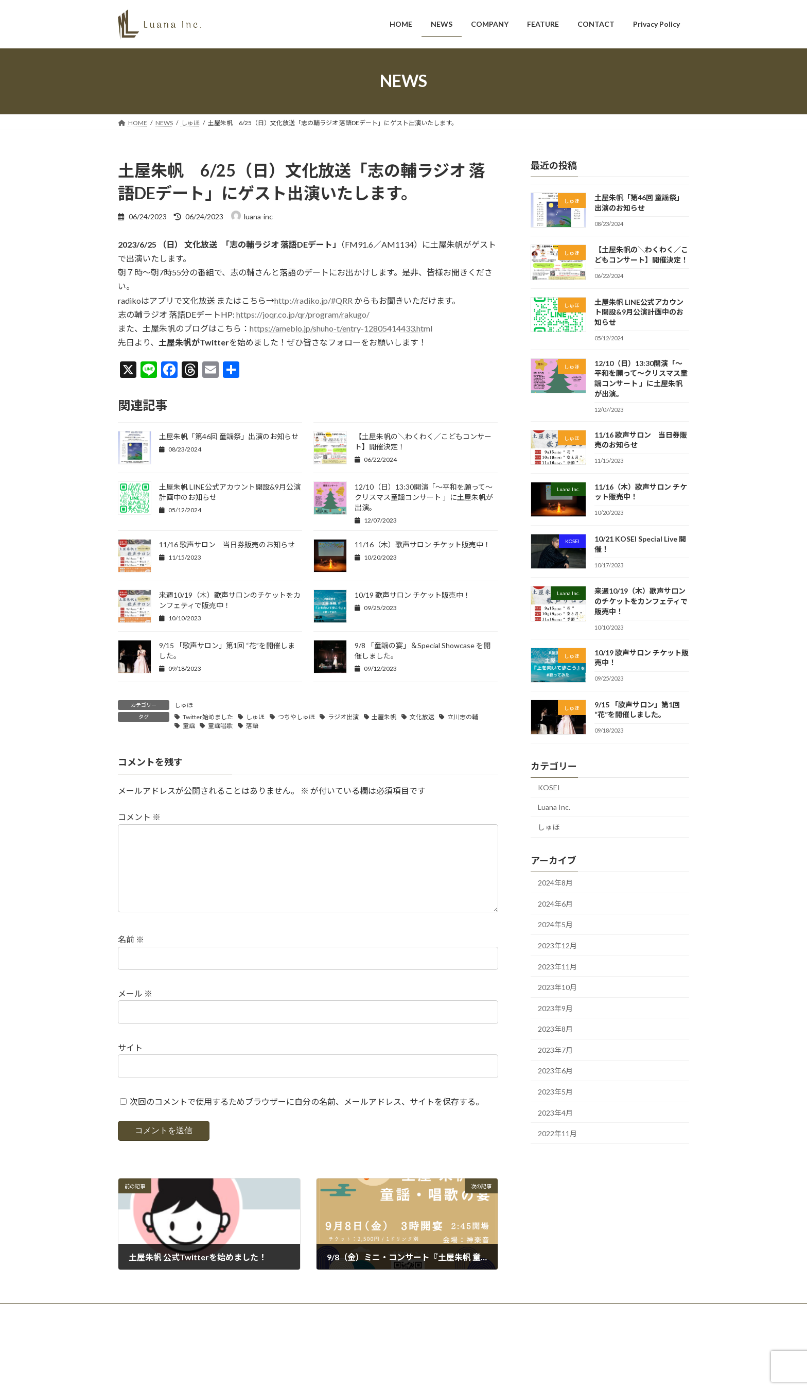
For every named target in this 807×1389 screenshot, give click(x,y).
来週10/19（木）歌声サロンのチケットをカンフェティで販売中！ (641, 600)
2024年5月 (555, 924)
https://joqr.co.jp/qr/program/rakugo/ (303, 314)
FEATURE (268, 1329)
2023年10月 (557, 987)
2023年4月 (555, 1112)
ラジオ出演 (343, 717)
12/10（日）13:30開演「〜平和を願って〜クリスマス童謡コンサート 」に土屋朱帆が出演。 (424, 497)
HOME (137, 1329)
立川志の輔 (462, 717)
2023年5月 (555, 1091)
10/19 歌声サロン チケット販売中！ (412, 595)
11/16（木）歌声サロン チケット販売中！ (422, 544)
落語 (252, 726)
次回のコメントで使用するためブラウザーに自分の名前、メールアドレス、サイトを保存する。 (307, 1118)
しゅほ (183, 705)
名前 (131, 956)
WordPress (312, 1371)
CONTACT (315, 1329)
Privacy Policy (369, 1329)
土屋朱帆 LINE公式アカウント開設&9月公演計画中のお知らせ (638, 311)
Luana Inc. (554, 806)
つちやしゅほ (296, 717)
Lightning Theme (365, 1371)
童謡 (189, 726)
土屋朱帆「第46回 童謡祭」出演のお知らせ (229, 436)
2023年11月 (557, 966)
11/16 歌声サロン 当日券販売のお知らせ (227, 544)
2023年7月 (555, 1049)
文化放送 (422, 717)
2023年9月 (555, 1007)
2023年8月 (555, 1029)
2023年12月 (557, 945)
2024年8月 (555, 882)
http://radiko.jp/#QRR (313, 300)
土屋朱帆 (384, 717)
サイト (130, 1064)
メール (135, 1010)
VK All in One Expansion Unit (434, 1371)
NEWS (175, 1329)
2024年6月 (555, 903)
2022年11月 (557, 1133)
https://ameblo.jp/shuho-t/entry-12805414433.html (341, 328)
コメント (139, 817)
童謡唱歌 (220, 726)
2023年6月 (555, 1070)
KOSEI (549, 787)
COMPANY (219, 1329)
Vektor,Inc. (496, 1371)
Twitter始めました (208, 717)
